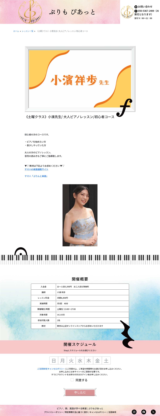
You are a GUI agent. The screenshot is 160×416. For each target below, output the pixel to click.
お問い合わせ (145, 6)
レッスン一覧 (27, 31)
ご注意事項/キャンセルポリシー (51, 368)
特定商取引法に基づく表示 (76, 412)
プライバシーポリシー (53, 412)
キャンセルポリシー (98, 412)
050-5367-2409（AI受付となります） (146, 12)
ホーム (16, 31)
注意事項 (112, 412)
